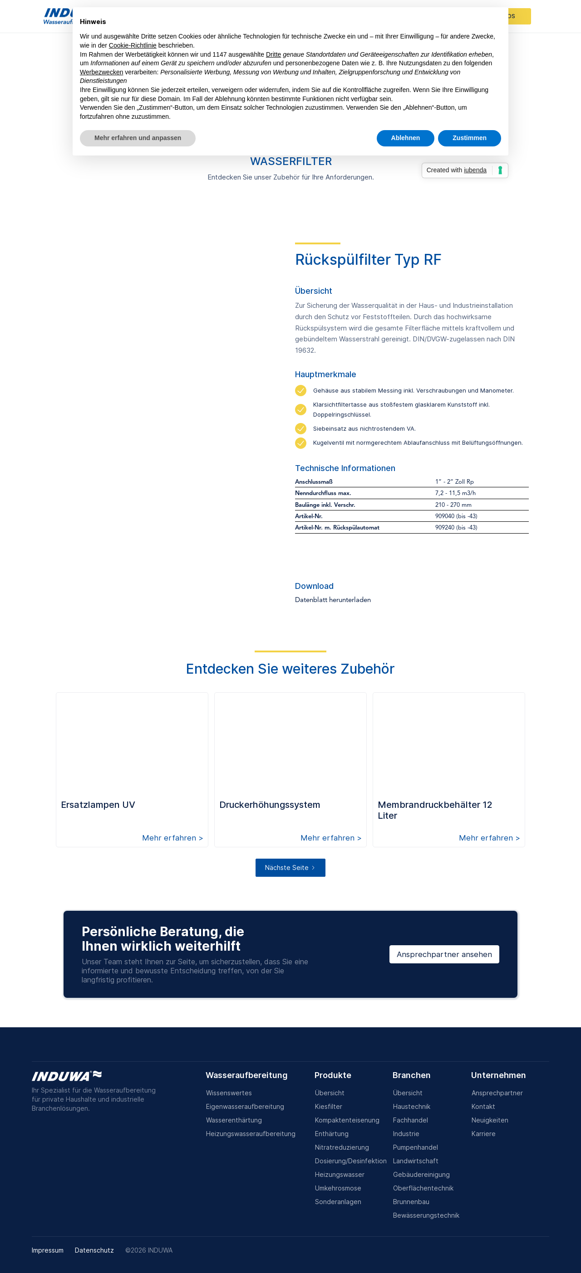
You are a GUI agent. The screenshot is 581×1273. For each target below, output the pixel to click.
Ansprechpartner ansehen (444, 954)
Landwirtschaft (415, 1161)
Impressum (48, 1250)
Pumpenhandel (415, 1147)
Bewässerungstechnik (426, 1215)
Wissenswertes (229, 1093)
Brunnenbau (411, 1201)
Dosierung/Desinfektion (351, 1161)
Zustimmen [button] (470, 137)
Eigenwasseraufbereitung (245, 1106)
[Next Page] (290, 868)
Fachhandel (410, 1120)
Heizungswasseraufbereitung (250, 1133)
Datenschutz (94, 1250)
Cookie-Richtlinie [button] (133, 45)
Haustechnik (411, 1106)
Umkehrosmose (338, 1188)
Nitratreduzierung (342, 1147)
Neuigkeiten (490, 1120)
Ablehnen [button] (405, 137)
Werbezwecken (101, 72)
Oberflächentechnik (423, 1188)
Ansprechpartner (497, 1093)
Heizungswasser (339, 1174)
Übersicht (330, 1093)
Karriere (484, 1133)
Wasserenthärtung (234, 1120)
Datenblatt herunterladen (333, 600)
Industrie (406, 1133)
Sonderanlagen (338, 1201)
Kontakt (483, 1106)
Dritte (273, 54)
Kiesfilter (328, 1106)
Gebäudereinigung (421, 1174)
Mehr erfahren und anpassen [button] (137, 137)
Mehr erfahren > (172, 837)
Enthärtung (332, 1133)
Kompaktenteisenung (347, 1120)
